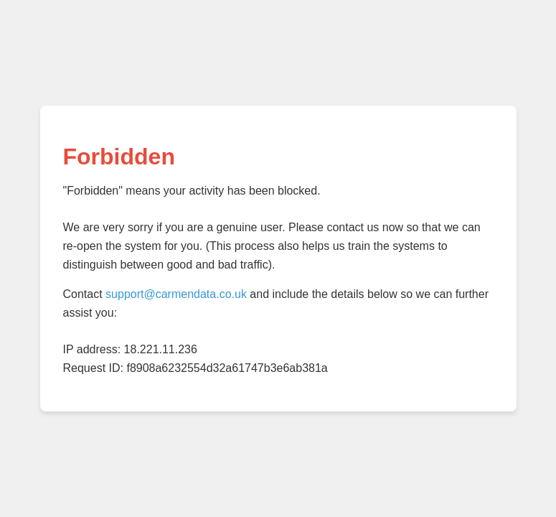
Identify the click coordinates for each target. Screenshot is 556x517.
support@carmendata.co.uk (176, 294)
